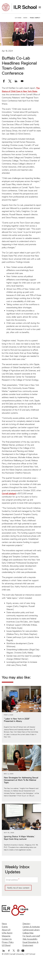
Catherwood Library (31, 929)
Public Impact (35, 18)
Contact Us (7, 939)
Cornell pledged (9, 493)
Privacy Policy (8, 942)
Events (5, 926)
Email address (12, 879)
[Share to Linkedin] (16, 81)
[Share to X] (10, 81)
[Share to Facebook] (4, 81)
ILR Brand (6, 945)
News (25, 18)
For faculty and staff (31, 936)
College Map (28, 933)
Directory (26, 923)
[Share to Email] (22, 81)
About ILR (6, 929)
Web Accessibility (30, 939)
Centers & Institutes (31, 926)
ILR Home (18, 18)
